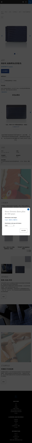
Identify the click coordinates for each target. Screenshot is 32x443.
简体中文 (11, 219)
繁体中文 (15, 219)
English (6, 219)
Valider (23, 230)
